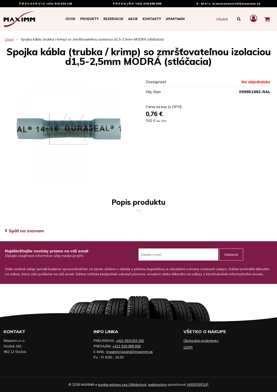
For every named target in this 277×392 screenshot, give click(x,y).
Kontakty (152, 19)
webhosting (157, 384)
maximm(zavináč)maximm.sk (236, 3)
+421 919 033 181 (59, 3)
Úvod (70, 19)
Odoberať (231, 254)
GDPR (188, 347)
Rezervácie (113, 19)
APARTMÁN (175, 19)
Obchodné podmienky (201, 340)
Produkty (89, 19)
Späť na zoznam (24, 231)
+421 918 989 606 (148, 3)
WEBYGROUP (198, 384)
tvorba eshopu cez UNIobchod (122, 384)
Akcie (133, 19)
